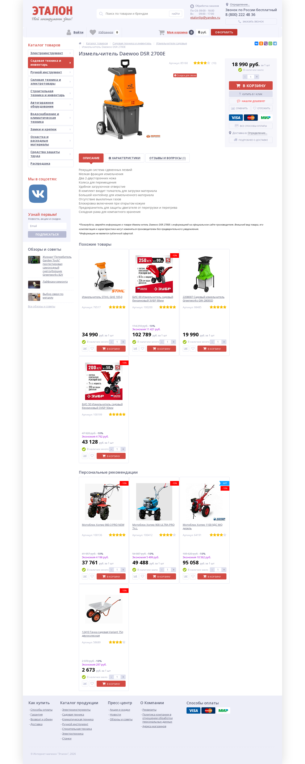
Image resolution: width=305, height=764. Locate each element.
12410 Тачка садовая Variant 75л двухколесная (102, 633)
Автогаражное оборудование (50, 104)
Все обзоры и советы (41, 306)
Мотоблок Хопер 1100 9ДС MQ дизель (202, 526)
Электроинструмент (50, 53)
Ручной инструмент (50, 72)
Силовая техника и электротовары (50, 81)
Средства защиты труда (50, 154)
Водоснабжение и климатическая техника (50, 117)
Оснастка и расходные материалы (50, 140)
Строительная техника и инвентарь (50, 93)
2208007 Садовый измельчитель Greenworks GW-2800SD (204, 298)
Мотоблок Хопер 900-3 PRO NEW (103, 525)
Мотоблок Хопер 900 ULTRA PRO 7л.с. (153, 526)
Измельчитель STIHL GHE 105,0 (102, 297)
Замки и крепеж (50, 129)
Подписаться (47, 234)
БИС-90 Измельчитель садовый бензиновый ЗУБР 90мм (152, 298)
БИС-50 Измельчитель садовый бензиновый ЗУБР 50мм (102, 406)
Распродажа (40, 163)
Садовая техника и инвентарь (50, 62)
